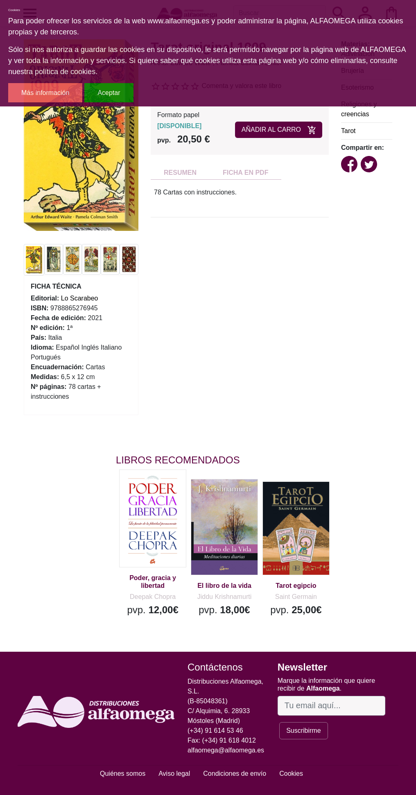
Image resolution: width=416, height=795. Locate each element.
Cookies (291, 773)
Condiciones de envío (234, 773)
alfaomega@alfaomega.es (226, 750)
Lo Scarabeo (79, 298)
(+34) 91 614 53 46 (215, 730)
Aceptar (108, 92)
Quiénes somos (122, 773)
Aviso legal (174, 773)
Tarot (348, 130)
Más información (45, 92)
